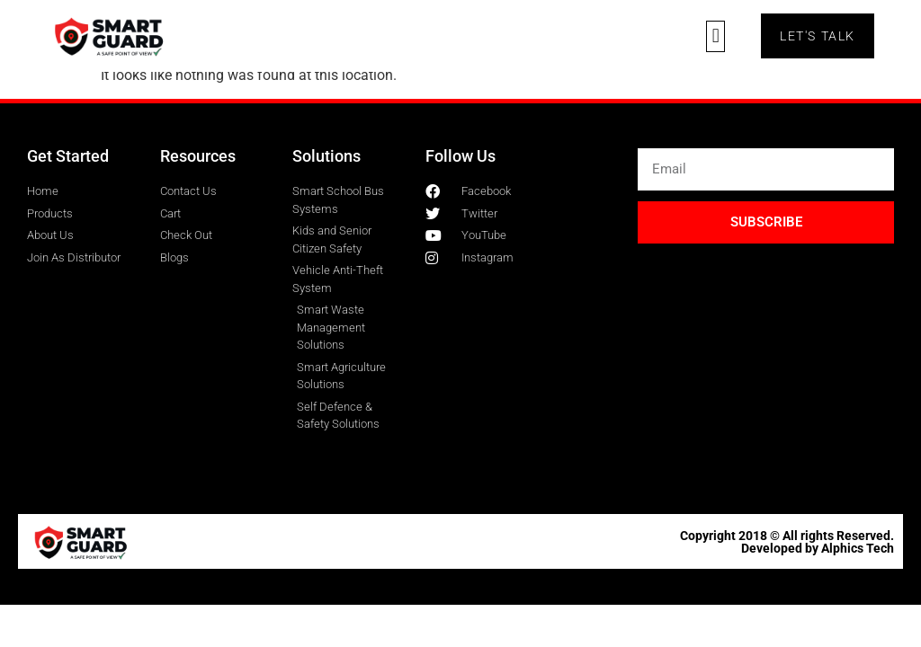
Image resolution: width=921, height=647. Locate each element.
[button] (715, 36)
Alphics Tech (857, 548)
